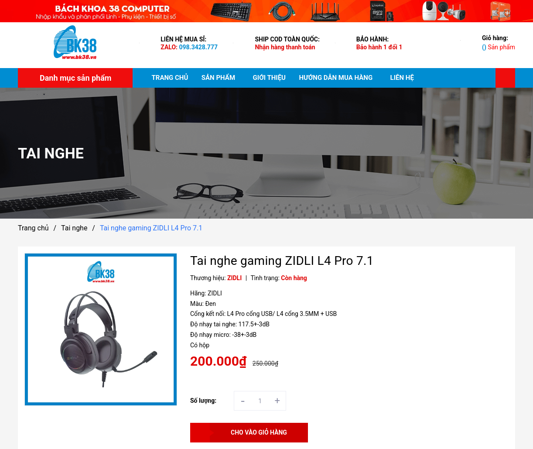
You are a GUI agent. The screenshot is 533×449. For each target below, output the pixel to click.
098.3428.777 (198, 47)
